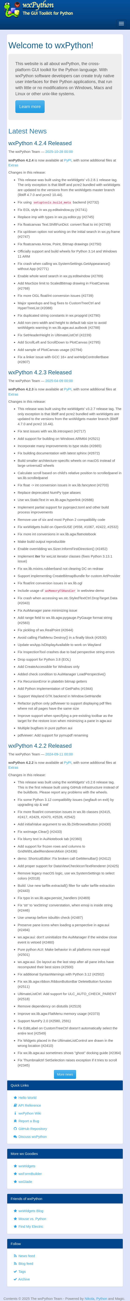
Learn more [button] (30, 106)
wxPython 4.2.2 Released (40, 746)
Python (101, 1299)
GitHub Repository (30, 1129)
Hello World (25, 1098)
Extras (13, 165)
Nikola (89, 1299)
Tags (19, 1271)
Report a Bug (26, 1121)
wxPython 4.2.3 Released (40, 372)
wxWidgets (24, 1166)
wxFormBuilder (27, 1174)
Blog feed (23, 1264)
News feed (24, 1256)
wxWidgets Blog (28, 1211)
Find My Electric (28, 1226)
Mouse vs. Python (29, 1219)
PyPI (67, 160)
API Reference (27, 1105)
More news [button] (65, 1074)
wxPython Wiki (27, 1113)
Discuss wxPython (30, 1137)
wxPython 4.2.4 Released (40, 143)
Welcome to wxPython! (50, 45)
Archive (21, 1279)
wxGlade (22, 1182)
